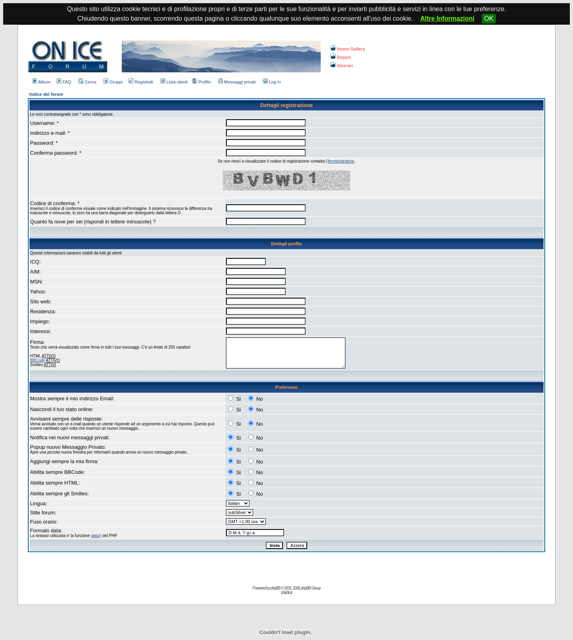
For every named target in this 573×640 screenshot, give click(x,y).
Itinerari (342, 65)
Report (341, 57)
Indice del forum (46, 94)
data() (96, 535)
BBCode (37, 360)
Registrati (141, 82)
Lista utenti (173, 82)
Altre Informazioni (447, 18)
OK (488, 18)
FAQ (64, 82)
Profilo (201, 82)
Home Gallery (348, 49)
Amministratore (340, 161)
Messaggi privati (236, 82)
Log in (272, 82)
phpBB (275, 588)
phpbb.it (286, 592)
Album (41, 82)
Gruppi (113, 82)
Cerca (87, 82)
